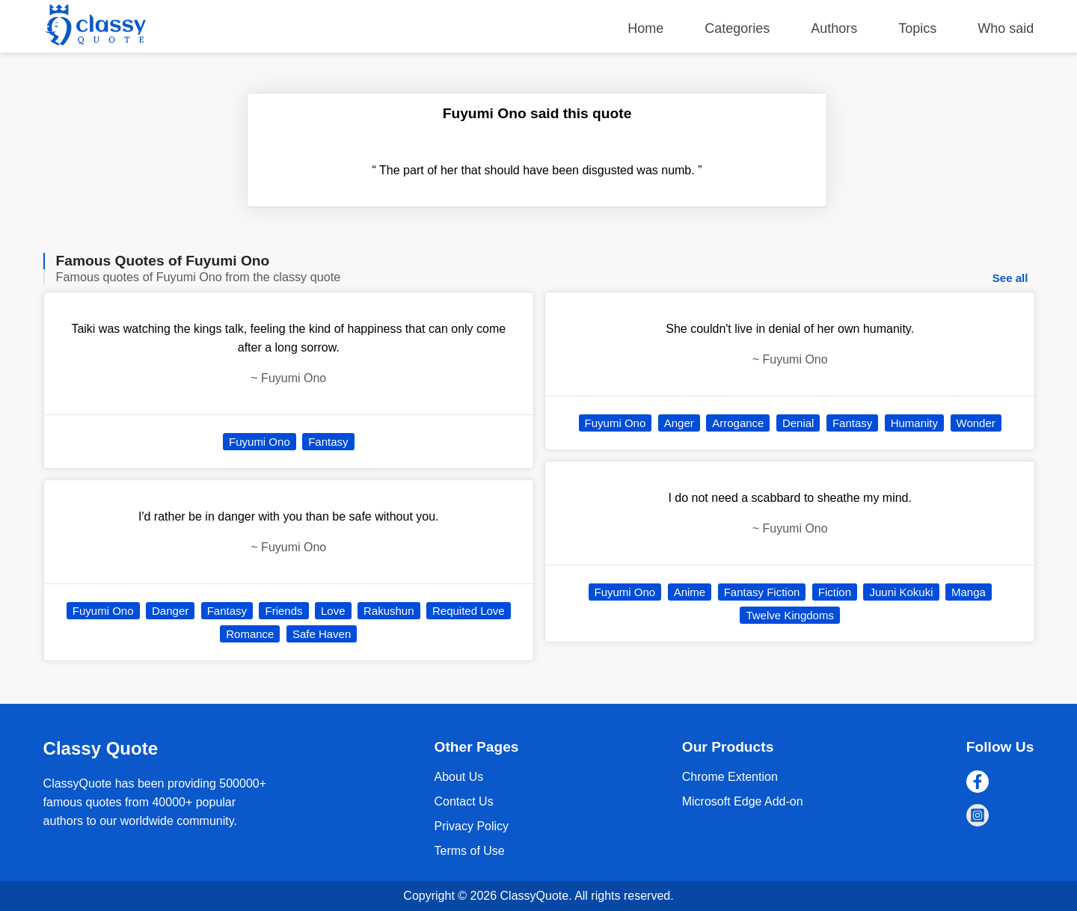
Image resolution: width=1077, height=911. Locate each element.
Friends (283, 610)
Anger (679, 423)
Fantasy (328, 441)
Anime (690, 592)
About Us (458, 776)
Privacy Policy (471, 826)
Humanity (914, 423)
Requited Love (468, 610)
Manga (968, 592)
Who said (1006, 28)
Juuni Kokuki (901, 592)
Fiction (834, 592)
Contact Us (463, 801)
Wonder (976, 423)
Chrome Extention (730, 776)
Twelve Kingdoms (790, 615)
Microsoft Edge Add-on (742, 801)
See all (1010, 278)
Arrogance (738, 423)
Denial (798, 423)
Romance (250, 634)
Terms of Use (469, 850)
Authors (834, 28)
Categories (737, 28)
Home (645, 28)
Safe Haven (321, 634)
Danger (170, 610)
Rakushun (388, 610)
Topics (917, 28)
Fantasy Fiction (762, 592)
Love (333, 610)
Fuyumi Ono (259, 441)
